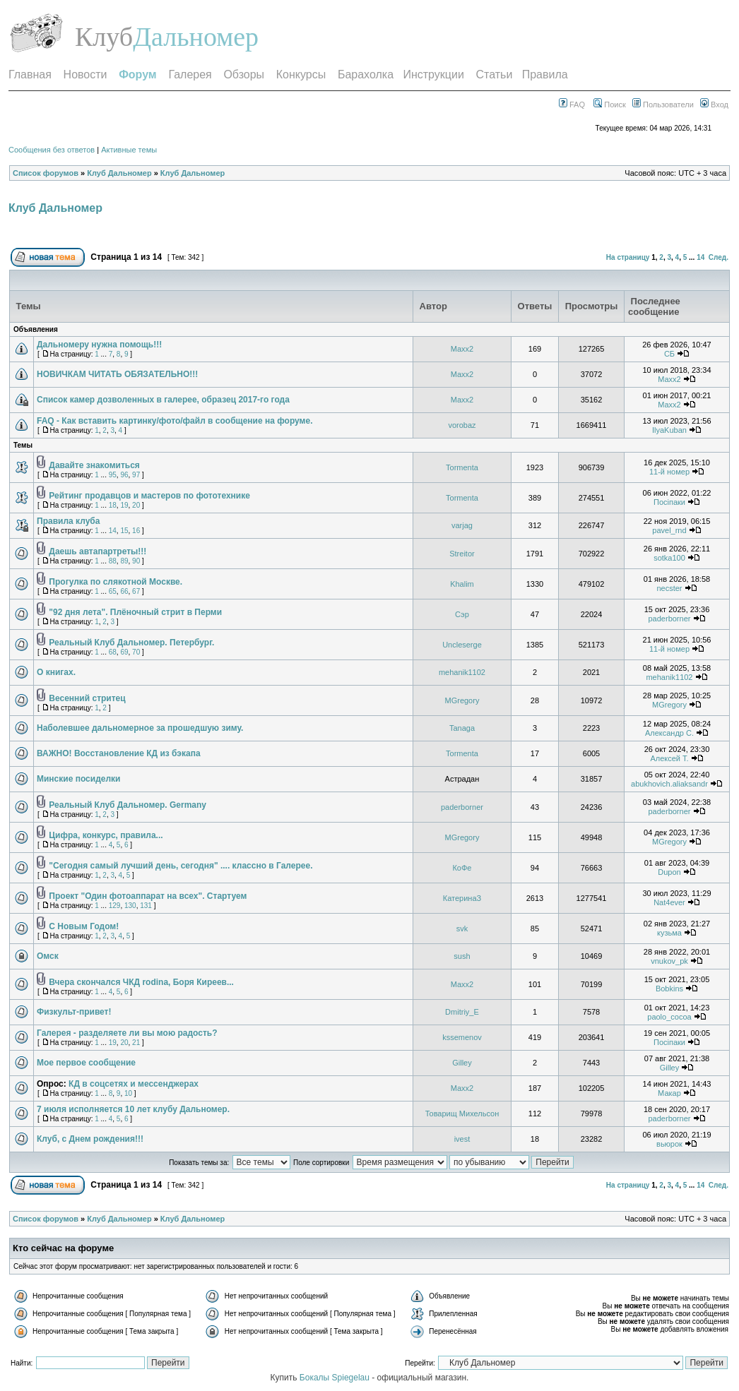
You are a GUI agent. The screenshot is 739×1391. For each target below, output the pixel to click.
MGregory (462, 700)
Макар (669, 1093)
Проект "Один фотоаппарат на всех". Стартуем (148, 896)
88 (113, 561)
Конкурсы (301, 74)
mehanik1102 (462, 672)
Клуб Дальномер (119, 173)
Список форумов (45, 173)
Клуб (104, 37)
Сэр (462, 614)
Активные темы (129, 149)
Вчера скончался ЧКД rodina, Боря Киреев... (141, 982)
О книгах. (56, 672)
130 (130, 905)
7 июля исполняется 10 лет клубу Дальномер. (133, 1109)
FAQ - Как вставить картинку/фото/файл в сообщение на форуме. (174, 421)
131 (146, 905)
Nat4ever (669, 902)
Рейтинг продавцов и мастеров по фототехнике (149, 496)
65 (113, 591)
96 (124, 475)
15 (124, 531)
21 (136, 1042)
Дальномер (196, 37)
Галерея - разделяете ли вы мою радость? (127, 1033)
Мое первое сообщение (86, 1063)
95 (113, 475)
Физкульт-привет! (74, 1012)
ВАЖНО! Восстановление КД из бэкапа (119, 753)
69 (124, 652)
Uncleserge (462, 644)
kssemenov (462, 1037)
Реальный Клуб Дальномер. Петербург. (131, 642)
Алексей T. (669, 758)
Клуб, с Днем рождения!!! (90, 1139)
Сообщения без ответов (51, 149)
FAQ (572, 104)
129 (115, 905)
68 (113, 652)
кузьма (669, 933)
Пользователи (663, 104)
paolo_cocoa (669, 1017)
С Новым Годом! (84, 926)
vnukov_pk (669, 961)
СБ (669, 354)
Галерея (189, 74)
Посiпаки (669, 502)
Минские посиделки (78, 779)
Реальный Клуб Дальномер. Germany (127, 805)
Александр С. (669, 733)
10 (128, 1093)
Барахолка (366, 74)
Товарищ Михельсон (462, 1113)
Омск (48, 956)
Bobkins (669, 988)
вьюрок (669, 1144)
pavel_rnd (669, 530)
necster (669, 588)
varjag (462, 525)
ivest (462, 1139)
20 (136, 505)
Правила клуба (68, 521)
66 (124, 591)
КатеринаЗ (462, 898)
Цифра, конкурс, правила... (105, 835)
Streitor (461, 553)
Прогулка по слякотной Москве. (115, 582)
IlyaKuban (669, 430)
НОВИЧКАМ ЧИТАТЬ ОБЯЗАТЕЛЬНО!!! (117, 374)
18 (113, 505)
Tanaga (462, 728)
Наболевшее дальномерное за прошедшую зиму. (140, 728)
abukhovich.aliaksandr (669, 784)
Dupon (669, 872)
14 (700, 257)
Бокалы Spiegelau (336, 1378)
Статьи (494, 74)
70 (136, 652)
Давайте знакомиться (94, 465)
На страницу (628, 257)
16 (136, 531)
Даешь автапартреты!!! (97, 551)
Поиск (609, 104)
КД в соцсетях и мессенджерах (134, 1084)
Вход (714, 104)
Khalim (462, 584)
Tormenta (462, 467)
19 (124, 505)
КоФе (461, 868)
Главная (30, 74)
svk (462, 928)
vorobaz (461, 425)
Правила (545, 74)
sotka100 (669, 558)
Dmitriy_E (462, 1012)
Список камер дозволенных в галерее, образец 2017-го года (163, 400)
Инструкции (433, 74)
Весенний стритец (87, 698)
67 (136, 591)
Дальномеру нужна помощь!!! (99, 345)
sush (462, 956)
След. (718, 257)
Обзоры (243, 74)
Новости (85, 74)
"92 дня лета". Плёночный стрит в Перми (135, 612)
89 (124, 561)
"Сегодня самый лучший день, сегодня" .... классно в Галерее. (180, 866)
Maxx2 (462, 349)
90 (136, 561)
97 (136, 475)
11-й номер (669, 471)
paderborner (670, 618)
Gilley (462, 1062)
